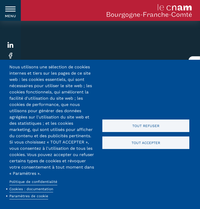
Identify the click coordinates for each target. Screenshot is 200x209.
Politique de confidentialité (33, 182)
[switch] (10, 10)
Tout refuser (145, 126)
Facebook (10, 55)
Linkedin (10, 45)
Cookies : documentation (31, 189)
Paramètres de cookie (28, 196)
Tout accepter (146, 143)
